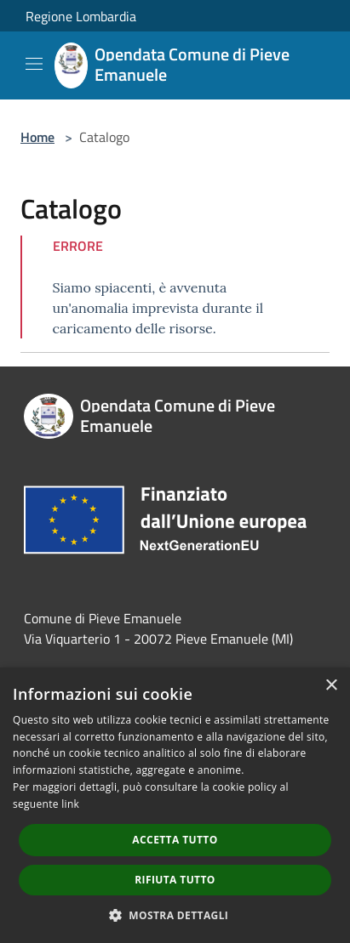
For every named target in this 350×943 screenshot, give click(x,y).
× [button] (330, 685)
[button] (175, 914)
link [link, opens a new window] (70, 804)
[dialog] (175, 805)
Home (37, 137)
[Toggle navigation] (34, 64)
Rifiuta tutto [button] (175, 879)
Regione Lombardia (81, 16)
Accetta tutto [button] (174, 839)
